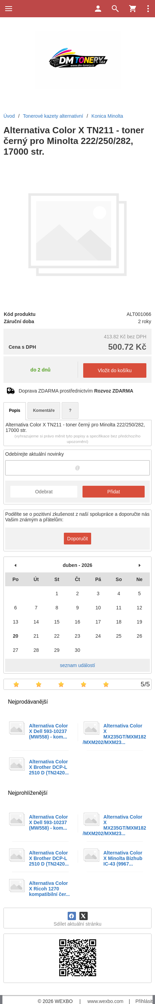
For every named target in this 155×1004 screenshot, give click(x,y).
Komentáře (44, 410)
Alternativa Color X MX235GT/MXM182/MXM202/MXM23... (114, 734)
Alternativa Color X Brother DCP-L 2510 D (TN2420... (49, 767)
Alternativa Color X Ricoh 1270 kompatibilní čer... (49, 888)
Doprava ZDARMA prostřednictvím (76, 391)
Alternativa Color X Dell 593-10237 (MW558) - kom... (48, 731)
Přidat (113, 491)
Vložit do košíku (115, 370)
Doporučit (77, 538)
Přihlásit (144, 1001)
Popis (14, 410)
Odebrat (44, 491)
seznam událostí (77, 665)
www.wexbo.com (105, 1001)
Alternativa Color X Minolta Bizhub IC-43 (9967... (123, 858)
